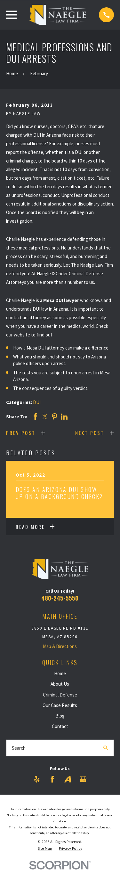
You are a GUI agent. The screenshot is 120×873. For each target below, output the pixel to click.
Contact (60, 726)
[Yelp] (37, 779)
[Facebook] (52, 779)
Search (19, 748)
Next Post (89, 432)
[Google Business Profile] (83, 779)
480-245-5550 (59, 598)
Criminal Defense (60, 695)
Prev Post (21, 432)
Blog (60, 716)
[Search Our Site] (105, 748)
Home (60, 673)
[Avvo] (67, 779)
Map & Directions (60, 646)
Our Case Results (60, 705)
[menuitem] (45, 848)
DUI (37, 402)
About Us (60, 684)
